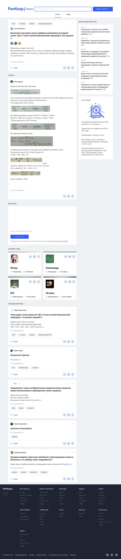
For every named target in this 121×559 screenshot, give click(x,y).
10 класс (50, 293)
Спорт (100, 489)
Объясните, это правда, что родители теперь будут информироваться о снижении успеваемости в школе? (95, 54)
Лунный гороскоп (104, 522)
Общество (23, 501)
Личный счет (44, 501)
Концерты (82, 495)
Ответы (61, 513)
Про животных (25, 543)
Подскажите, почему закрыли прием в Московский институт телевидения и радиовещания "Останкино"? (95, 87)
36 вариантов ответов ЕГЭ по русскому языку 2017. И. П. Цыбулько (95, 123)
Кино (80, 492)
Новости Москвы (26, 495)
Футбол (101, 492)
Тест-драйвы (24, 516)
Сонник (101, 513)
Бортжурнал (24, 519)
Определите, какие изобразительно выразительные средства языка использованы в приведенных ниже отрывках (40, 389)
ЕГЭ (12, 293)
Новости (23, 513)
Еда (60, 501)
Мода (61, 492)
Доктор (82, 510)
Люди (42, 516)
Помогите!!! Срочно (19, 355)
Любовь (62, 498)
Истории (43, 513)
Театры (81, 498)
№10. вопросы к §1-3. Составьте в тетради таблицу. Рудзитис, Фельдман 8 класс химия (95, 142)
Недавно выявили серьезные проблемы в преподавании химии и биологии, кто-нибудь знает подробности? (41, 458)
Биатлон (101, 501)
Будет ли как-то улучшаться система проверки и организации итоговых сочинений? (94, 76)
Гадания (101, 519)
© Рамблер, (6, 555)
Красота (62, 495)
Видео (22, 531)
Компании (43, 495)
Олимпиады (52, 268)
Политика (23, 498)
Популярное (24, 534)
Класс (61, 510)
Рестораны (83, 501)
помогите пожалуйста (21, 429)
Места (42, 522)
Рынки (42, 498)
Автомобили (25, 510)
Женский (62, 489)
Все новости (24, 489)
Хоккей (101, 495)
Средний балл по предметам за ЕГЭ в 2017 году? (95, 130)
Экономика (44, 492)
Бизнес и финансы (47, 489)
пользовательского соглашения (57, 241)
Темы (61, 516)
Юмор (13, 268)
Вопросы (82, 513)
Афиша (81, 489)
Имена (100, 516)
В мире (22, 492)
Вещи (41, 519)
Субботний (44, 510)
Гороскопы (102, 510)
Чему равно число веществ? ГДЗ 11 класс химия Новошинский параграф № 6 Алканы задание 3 (40, 316)
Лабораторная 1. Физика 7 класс (93, 135)
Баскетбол (102, 498)
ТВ (21, 537)
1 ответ (14, 68)
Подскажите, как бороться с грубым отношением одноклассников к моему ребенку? (95, 32)
